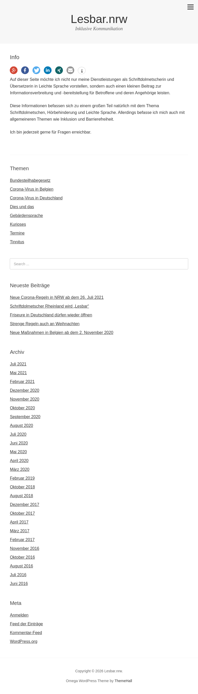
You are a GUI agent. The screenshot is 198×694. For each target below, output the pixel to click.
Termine (17, 233)
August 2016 (21, 566)
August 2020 (21, 425)
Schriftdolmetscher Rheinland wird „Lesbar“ (49, 306)
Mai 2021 (18, 373)
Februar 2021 (22, 381)
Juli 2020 (18, 434)
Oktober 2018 (22, 487)
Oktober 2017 (22, 513)
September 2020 (25, 417)
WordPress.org (23, 641)
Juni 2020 (19, 443)
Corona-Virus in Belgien (31, 189)
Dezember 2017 (24, 504)
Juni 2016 (19, 583)
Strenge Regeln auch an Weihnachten (44, 324)
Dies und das (22, 207)
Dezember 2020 (24, 390)
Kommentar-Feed (26, 632)
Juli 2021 (18, 364)
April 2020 (19, 460)
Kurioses (18, 224)
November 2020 (24, 399)
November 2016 (24, 548)
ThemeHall (123, 681)
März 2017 (19, 531)
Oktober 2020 (22, 408)
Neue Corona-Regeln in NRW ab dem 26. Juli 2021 (56, 297)
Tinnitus (17, 242)
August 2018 (21, 496)
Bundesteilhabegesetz (30, 180)
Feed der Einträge (26, 624)
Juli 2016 (18, 575)
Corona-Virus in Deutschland (36, 198)
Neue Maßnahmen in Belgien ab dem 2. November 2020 (61, 332)
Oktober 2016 (22, 557)
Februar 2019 (22, 478)
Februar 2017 (22, 539)
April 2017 (19, 522)
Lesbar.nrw (99, 19)
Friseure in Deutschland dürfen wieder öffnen (51, 315)
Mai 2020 (18, 452)
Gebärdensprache (26, 215)
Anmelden (19, 615)
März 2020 (19, 469)
